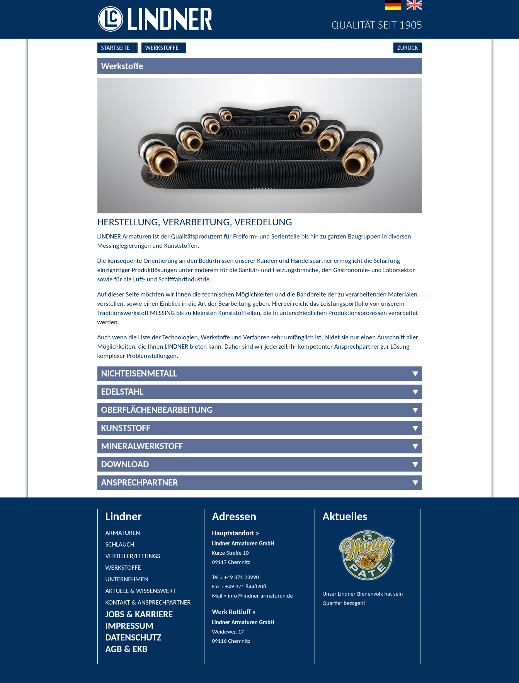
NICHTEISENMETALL (139, 373)
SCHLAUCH (120, 544)
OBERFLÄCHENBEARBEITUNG (157, 409)
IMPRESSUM (129, 625)
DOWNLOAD (125, 464)
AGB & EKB (127, 648)
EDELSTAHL (122, 391)
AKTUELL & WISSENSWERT (141, 591)
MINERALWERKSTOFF (142, 445)
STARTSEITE (115, 47)
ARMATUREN (123, 533)
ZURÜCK (407, 47)
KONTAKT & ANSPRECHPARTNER (148, 602)
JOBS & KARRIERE (139, 614)
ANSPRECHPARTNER (139, 482)
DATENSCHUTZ (134, 637)
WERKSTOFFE (162, 47)
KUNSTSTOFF (126, 427)
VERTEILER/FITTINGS (133, 556)
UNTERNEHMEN (127, 579)
